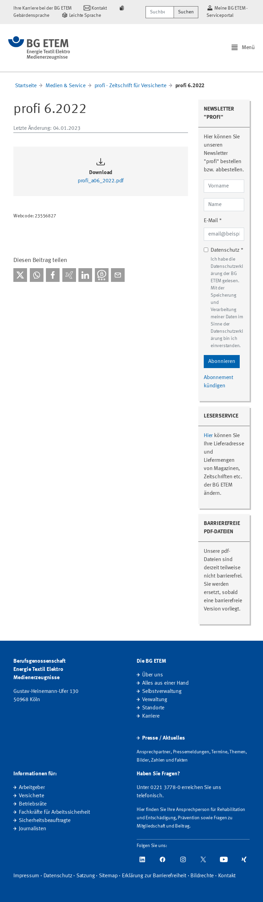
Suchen (186, 12)
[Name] (224, 204)
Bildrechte (202, 876)
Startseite (26, 86)
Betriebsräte (33, 804)
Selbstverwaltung (161, 691)
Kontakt (227, 876)
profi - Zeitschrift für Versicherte (130, 86)
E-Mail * (213, 221)
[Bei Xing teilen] (69, 275)
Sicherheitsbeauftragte (45, 820)
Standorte (153, 708)
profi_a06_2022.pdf (101, 181)
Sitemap (108, 876)
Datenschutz (57, 876)
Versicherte (31, 796)
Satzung (85, 876)
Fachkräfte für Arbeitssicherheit (54, 812)
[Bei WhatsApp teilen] (36, 275)
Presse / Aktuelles (163, 738)
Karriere (150, 716)
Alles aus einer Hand (165, 683)
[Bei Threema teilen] (102, 275)
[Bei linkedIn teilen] (85, 275)
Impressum (26, 876)
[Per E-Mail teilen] (118, 275)
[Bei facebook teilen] (53, 275)
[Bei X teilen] (20, 275)
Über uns (152, 675)
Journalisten (32, 829)
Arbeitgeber (32, 787)
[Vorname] (224, 186)
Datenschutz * (227, 250)
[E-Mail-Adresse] (224, 234)
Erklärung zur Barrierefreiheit (154, 876)
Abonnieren (221, 361)
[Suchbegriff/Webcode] (160, 12)
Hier (208, 435)
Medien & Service (66, 86)
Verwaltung (154, 700)
